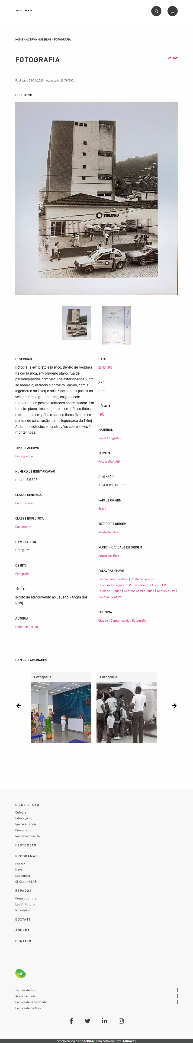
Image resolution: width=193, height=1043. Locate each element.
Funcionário (106, 579)
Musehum (22, 910)
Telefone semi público (139, 591)
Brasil (102, 509)
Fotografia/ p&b (109, 461)
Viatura (117, 597)
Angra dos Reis (108, 556)
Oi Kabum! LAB (26, 881)
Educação (22, 818)
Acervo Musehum (38, 39)
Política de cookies (28, 1008)
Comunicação (24, 503)
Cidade (103, 620)
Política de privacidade (31, 1002)
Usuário (103, 597)
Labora (20, 864)
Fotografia (22, 574)
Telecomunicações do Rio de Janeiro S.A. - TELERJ (132, 585)
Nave (19, 869)
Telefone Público (109, 591)
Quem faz (22, 830)
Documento (23, 527)
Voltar (173, 58)
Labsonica (22, 875)
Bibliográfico (24, 456)
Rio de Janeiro (108, 532)
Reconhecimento (27, 836)
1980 (101, 414)
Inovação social (26, 824)
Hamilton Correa (26, 627)
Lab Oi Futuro (25, 904)
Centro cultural (26, 898)
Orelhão (122, 579)
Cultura (20, 812)
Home (19, 39)
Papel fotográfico (110, 438)
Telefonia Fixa (166, 591)
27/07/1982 (105, 367)
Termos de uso (25, 990)
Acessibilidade (25, 996)
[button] (19, 705)
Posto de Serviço (142, 579)
